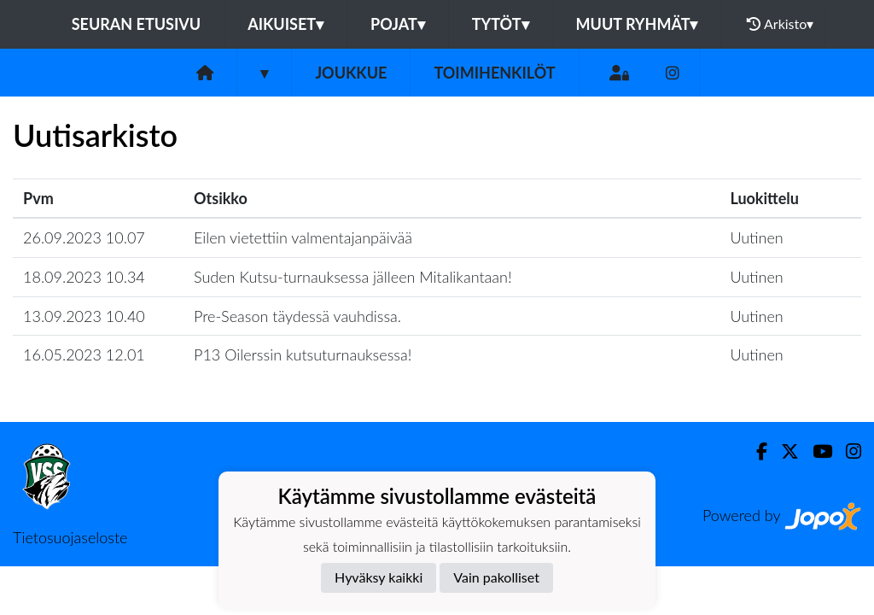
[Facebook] (755, 451)
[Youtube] (815, 451)
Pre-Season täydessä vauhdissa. (297, 316)
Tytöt (500, 24)
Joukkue (351, 72)
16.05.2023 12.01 (84, 354)
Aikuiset (285, 24)
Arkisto (780, 24)
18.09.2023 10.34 (84, 276)
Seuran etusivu (136, 24)
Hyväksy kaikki (378, 577)
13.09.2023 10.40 (84, 316)
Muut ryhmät (637, 24)
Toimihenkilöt (494, 72)
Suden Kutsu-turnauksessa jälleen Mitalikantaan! (353, 276)
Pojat (397, 24)
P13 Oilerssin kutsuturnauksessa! (302, 354)
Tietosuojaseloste (70, 537)
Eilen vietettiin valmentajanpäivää (303, 237)
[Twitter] (783, 451)
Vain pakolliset (496, 577)
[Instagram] (672, 73)
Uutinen (756, 237)
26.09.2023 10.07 (84, 237)
